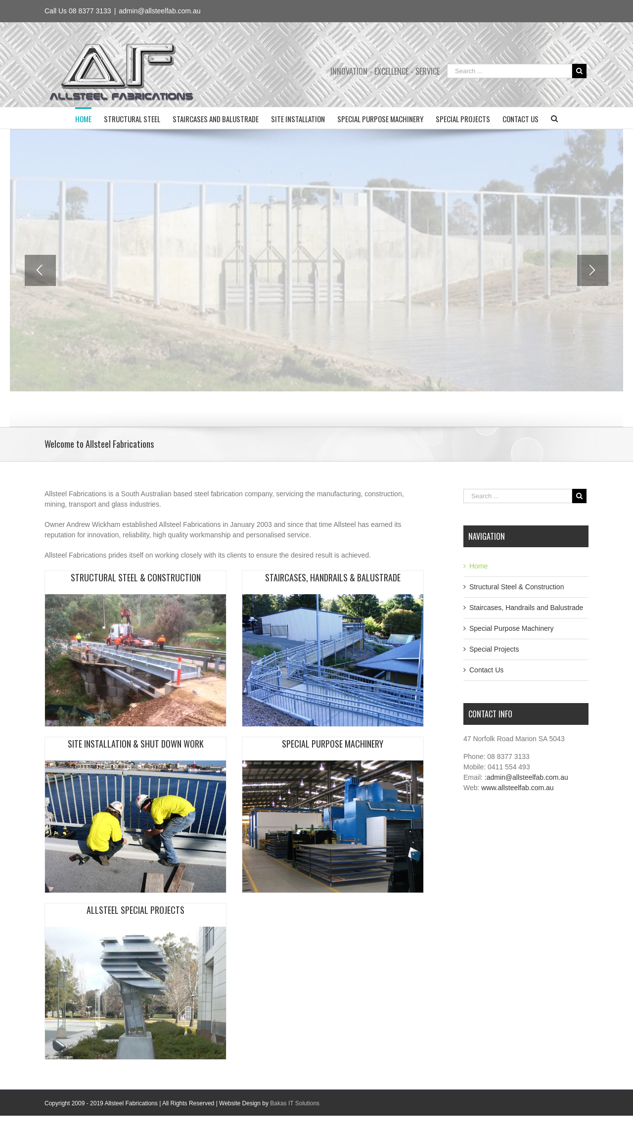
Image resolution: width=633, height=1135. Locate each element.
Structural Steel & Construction (516, 587)
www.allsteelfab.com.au (517, 788)
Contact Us (486, 670)
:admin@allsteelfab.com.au (526, 777)
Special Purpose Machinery (511, 628)
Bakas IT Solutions (294, 1103)
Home (478, 566)
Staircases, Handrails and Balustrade (526, 608)
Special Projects (494, 649)
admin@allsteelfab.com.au (159, 11)
